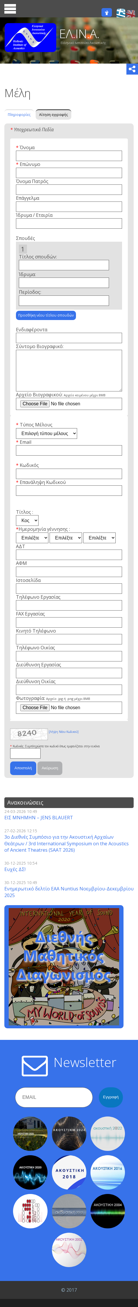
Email (25, 450)
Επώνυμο (30, 164)
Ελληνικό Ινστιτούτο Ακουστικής (83, 42)
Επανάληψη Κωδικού (43, 490)
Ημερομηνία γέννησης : (44, 537)
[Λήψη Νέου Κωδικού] (64, 740)
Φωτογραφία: (53, 706)
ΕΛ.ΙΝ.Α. (79, 33)
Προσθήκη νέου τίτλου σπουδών (46, 315)
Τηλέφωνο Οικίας (35, 655)
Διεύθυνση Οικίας (36, 689)
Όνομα (27, 147)
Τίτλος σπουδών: (38, 257)
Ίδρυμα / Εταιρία (34, 215)
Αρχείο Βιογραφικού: (61, 403)
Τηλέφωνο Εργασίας (38, 605)
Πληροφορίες (19, 114)
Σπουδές (25, 238)
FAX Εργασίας (30, 622)
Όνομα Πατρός (32, 181)
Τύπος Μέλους (36, 433)
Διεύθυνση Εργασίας (38, 673)
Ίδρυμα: (27, 274)
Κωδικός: (19, 754)
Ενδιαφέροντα (31, 329)
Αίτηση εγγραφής (53, 114)
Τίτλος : (24, 520)
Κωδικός (29, 473)
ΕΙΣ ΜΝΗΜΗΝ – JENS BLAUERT (38, 825)
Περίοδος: (30, 292)
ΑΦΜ (21, 571)
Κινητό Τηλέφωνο (36, 639)
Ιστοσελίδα (28, 588)
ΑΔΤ (20, 554)
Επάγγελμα (27, 198)
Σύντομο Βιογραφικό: (39, 346)
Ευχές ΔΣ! (15, 877)
